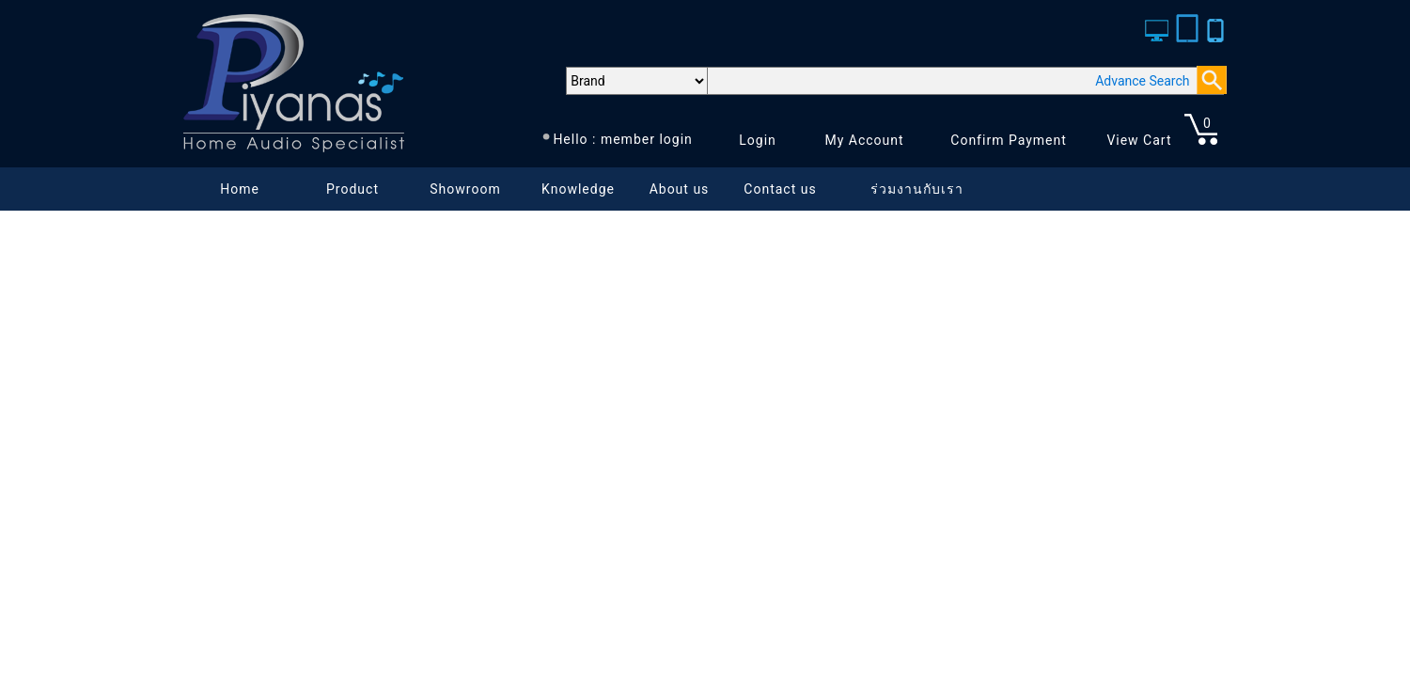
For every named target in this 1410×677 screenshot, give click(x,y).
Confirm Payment (1008, 140)
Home (239, 189)
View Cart (1138, 140)
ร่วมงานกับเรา (917, 189)
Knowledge (578, 189)
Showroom (465, 189)
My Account (863, 140)
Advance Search (1142, 80)
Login (757, 140)
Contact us (780, 189)
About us (680, 189)
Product (352, 189)
